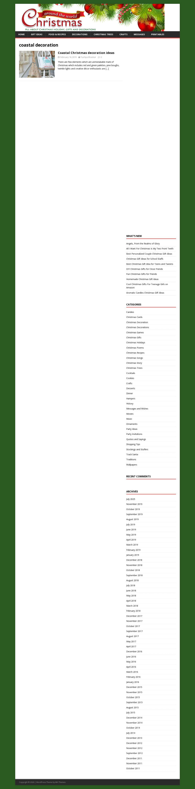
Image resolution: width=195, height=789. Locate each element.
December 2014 (134, 717)
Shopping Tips (133, 444)
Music (129, 418)
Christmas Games (135, 332)
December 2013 (134, 737)
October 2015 (133, 697)
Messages (139, 34)
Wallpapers (131, 464)
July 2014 (130, 732)
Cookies (130, 378)
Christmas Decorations (137, 327)
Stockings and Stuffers (137, 449)
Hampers (130, 398)
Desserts (130, 388)
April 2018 (131, 600)
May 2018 (131, 595)
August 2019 (132, 519)
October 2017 (133, 626)
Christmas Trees (103, 34)
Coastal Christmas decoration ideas (86, 53)
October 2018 (133, 570)
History (129, 403)
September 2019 (134, 514)
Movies (129, 413)
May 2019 (131, 534)
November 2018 (134, 565)
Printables (157, 34)
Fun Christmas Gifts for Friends (141, 274)
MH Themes (60, 782)
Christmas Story (134, 362)
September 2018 (134, 575)
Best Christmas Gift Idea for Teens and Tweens (149, 263)
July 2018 (130, 585)
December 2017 (134, 616)
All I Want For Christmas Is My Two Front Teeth (149, 248)
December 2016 (134, 651)
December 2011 (134, 758)
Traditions (131, 459)
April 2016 (131, 666)
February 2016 (133, 676)
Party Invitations (134, 434)
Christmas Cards (134, 317)
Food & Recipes (57, 34)
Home (21, 34)
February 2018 (133, 610)
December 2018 (134, 559)
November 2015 (134, 692)
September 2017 (134, 631)
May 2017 (131, 641)
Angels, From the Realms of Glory (143, 243)
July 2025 (130, 499)
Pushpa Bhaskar (88, 57)
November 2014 (134, 722)
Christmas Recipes (135, 352)
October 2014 (133, 727)
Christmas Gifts (133, 337)
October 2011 (133, 768)
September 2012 (134, 753)
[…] (107, 68)
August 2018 (132, 580)
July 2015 (130, 712)
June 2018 (131, 590)
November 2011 (134, 763)
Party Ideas (131, 429)
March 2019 (132, 544)
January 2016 (132, 682)
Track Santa (132, 454)
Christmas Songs (134, 357)
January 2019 (132, 554)
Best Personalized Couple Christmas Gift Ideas (149, 253)
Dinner (129, 393)
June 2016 (131, 656)
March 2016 (132, 671)
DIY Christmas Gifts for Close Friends (144, 269)
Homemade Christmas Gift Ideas (142, 279)
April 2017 (131, 646)
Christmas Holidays (135, 342)
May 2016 (131, 661)
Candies (130, 312)
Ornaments (131, 424)
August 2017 (132, 636)
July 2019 (130, 524)
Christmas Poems (135, 347)
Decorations (79, 34)
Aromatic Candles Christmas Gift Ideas (145, 292)
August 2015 (132, 707)
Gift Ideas (36, 34)
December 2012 (134, 743)
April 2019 (131, 539)
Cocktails (130, 373)
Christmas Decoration (137, 322)
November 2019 (134, 504)
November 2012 (134, 748)
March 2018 (132, 605)
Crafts (123, 34)
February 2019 (133, 549)
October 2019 (133, 509)
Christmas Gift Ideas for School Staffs (144, 258)
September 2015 (134, 702)
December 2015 (134, 687)
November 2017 (134, 621)
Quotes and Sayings (136, 439)
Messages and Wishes (137, 408)
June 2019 (131, 529)
